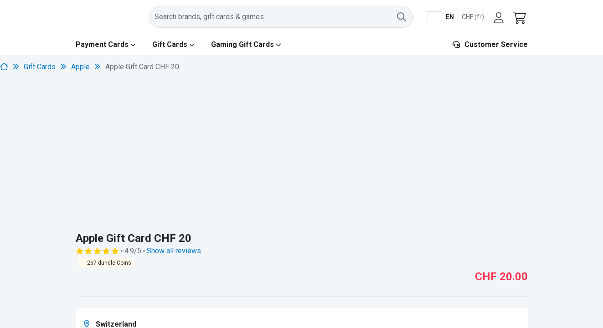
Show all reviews (174, 250)
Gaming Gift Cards (242, 44)
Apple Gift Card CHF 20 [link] (142, 66)
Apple (80, 66)
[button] (520, 17)
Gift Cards (169, 44)
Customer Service (490, 44)
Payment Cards (102, 44)
